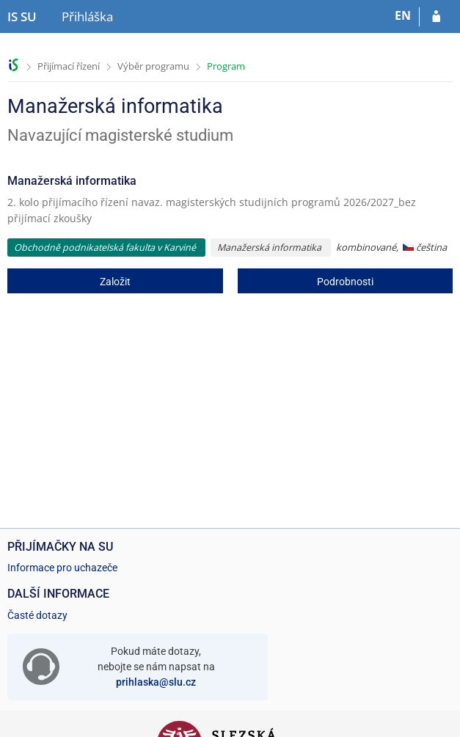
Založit (115, 281)
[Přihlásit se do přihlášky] (436, 16)
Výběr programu (153, 66)
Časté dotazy (37, 615)
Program (226, 66)
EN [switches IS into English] (403, 15)
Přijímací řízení (68, 66)
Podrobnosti (345, 281)
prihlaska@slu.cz (156, 682)
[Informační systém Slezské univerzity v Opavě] (22, 16)
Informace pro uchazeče (62, 567)
